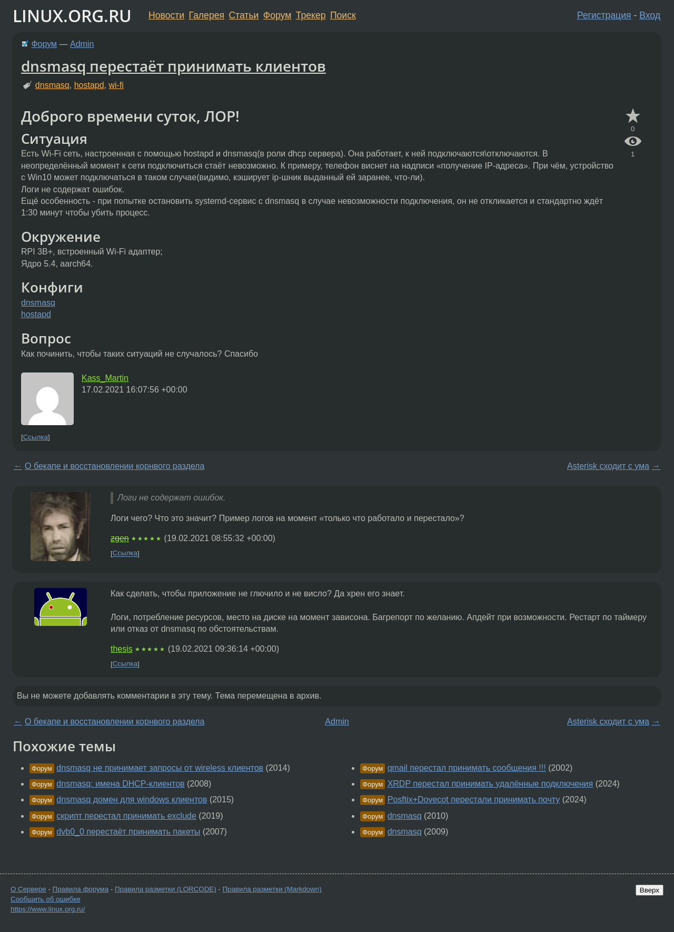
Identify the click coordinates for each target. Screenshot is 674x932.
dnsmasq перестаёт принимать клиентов (173, 66)
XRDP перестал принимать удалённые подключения (490, 783)
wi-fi (115, 85)
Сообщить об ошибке (46, 899)
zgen (120, 538)
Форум (277, 15)
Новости (166, 15)
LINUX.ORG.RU (72, 15)
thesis (122, 648)
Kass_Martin (105, 378)
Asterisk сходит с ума (608, 466)
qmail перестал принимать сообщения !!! (467, 767)
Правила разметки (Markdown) (271, 889)
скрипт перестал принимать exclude (126, 815)
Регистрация (604, 15)
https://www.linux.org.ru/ (48, 909)
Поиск (343, 15)
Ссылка (35, 437)
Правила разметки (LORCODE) (165, 889)
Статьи (244, 15)
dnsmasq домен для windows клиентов (131, 799)
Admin (82, 44)
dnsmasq (52, 85)
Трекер (311, 15)
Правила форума (81, 889)
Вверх (649, 890)
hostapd (89, 85)
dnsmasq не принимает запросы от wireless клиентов (159, 767)
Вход (649, 15)
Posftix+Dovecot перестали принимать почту (474, 799)
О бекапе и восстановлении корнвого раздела (114, 466)
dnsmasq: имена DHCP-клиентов (120, 783)
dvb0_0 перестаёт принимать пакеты (128, 831)
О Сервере (28, 889)
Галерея (206, 15)
